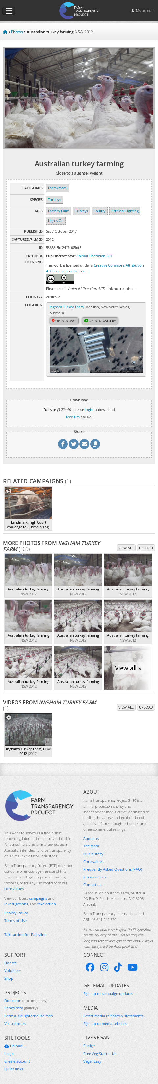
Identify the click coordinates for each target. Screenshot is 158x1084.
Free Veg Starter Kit (100, 1053)
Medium (73, 416)
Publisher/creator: (61, 255)
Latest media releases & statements (113, 1015)
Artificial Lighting (124, 210)
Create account (17, 1061)
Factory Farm (58, 210)
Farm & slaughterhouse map (28, 1015)
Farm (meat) (57, 187)
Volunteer (12, 970)
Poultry (99, 210)
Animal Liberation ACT (94, 255)
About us (91, 838)
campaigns (38, 898)
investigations (16, 903)
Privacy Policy (16, 912)
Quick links (13, 1069)
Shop (8, 978)
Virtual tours (15, 1023)
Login (9, 1053)
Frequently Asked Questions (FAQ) (112, 869)
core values (14, 888)
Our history (93, 853)
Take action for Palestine (25, 934)
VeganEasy (92, 1061)
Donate (10, 962)
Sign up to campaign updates (108, 993)
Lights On (56, 220)
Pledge (89, 1045)
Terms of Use (15, 920)
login (89, 409)
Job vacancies (94, 877)
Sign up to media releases (105, 1023)
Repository (21, 1007)
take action (46, 903)
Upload (146, 547)
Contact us (92, 884)
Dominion (25, 1000)
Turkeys (54, 199)
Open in (64, 320)
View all (126, 547)
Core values (93, 861)
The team (91, 846)
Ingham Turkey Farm (67, 306)
